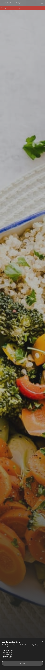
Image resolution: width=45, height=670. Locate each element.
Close (22, 663)
